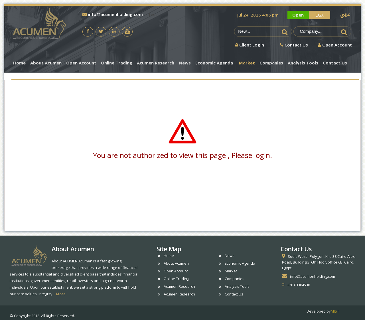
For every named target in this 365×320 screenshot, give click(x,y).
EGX (319, 15)
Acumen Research (155, 63)
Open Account (81, 63)
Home (19, 63)
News (185, 63)
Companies (271, 63)
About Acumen (46, 63)
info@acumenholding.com (112, 14)
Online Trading (116, 63)
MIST (335, 311)
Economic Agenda (214, 63)
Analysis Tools (303, 63)
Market (247, 63)
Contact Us (335, 63)
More (61, 293)
